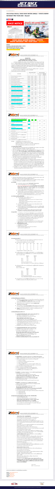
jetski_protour (12, 475)
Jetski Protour (12, 474)
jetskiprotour (12, 473)
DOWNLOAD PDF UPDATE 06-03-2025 (13, 49)
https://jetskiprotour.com (14, 472)
